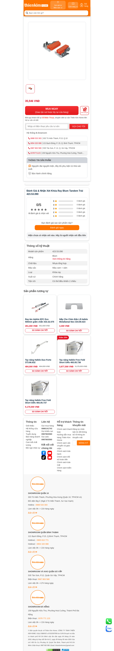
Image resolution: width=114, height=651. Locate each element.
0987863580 (46, 434)
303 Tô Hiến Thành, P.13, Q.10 (55, 138)
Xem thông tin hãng (61, 259)
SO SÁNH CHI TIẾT (40, 330)
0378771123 (35, 153)
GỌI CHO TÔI (78, 126)
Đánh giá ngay (57, 227)
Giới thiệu (30, 426)
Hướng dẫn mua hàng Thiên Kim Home (64, 437)
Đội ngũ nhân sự (33, 448)
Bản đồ (32, 513)
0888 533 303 (35, 138)
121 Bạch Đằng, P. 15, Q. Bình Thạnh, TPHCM (61, 143)
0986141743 (46, 428)
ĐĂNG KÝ (83, 443)
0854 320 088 (35, 143)
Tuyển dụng (31, 434)
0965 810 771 (43, 540)
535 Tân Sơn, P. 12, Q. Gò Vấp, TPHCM (59, 148)
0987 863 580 (35, 148)
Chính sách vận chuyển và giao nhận (63, 446)
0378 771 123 (44, 618)
